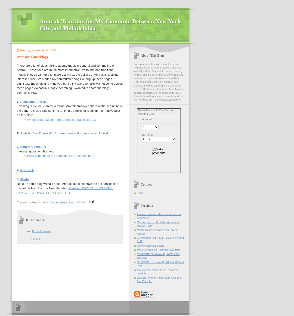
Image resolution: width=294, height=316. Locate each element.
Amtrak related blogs (62, 202)
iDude (24, 179)
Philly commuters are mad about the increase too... (61, 156)
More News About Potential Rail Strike (158, 249)
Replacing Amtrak (33, 101)
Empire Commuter (33, 147)
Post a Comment (41, 231)
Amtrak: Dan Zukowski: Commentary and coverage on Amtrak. (64, 133)
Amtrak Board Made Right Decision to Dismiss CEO (61, 119)
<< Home (36, 239)
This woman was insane (150, 245)
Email (140, 193)
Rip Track (27, 170)
